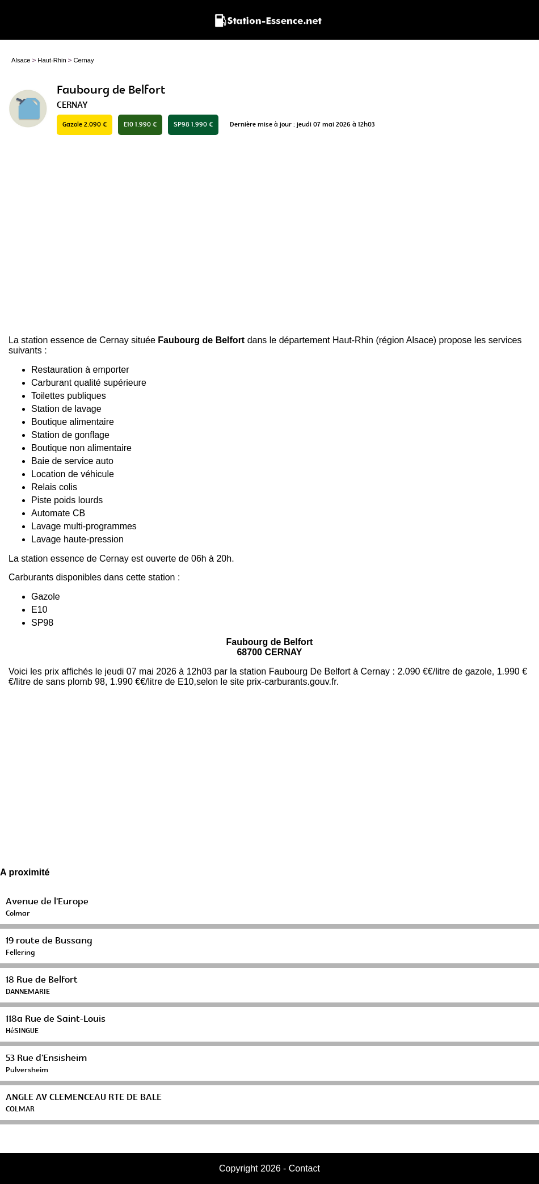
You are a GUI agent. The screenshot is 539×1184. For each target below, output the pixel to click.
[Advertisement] (269, 236)
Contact (304, 1168)
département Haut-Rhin (326, 340)
